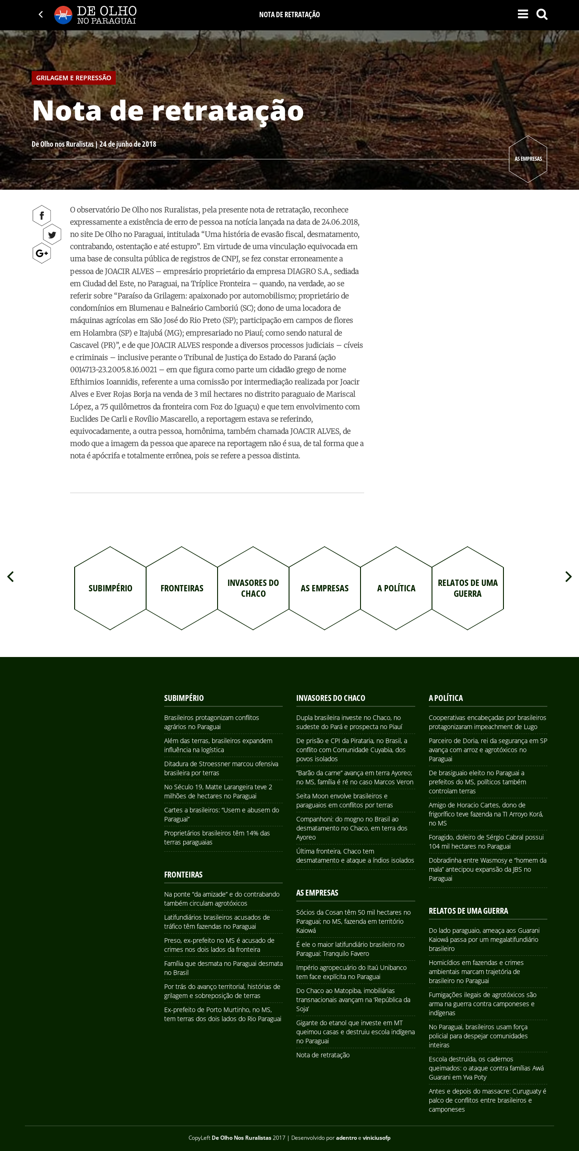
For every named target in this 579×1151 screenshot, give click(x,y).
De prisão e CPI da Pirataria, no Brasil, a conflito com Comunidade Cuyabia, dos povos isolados (351, 749)
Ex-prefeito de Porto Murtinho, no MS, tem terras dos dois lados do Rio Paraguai (222, 1014)
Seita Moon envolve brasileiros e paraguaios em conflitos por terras (344, 800)
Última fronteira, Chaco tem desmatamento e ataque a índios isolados (355, 855)
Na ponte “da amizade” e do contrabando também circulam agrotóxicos (222, 898)
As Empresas (528, 159)
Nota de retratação (323, 1054)
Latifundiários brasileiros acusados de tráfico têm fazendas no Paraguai (217, 921)
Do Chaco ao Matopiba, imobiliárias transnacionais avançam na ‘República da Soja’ (353, 999)
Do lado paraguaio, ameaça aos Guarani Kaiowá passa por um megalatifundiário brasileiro (484, 939)
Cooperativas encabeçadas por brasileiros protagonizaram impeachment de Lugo (487, 722)
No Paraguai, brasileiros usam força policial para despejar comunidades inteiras (478, 1035)
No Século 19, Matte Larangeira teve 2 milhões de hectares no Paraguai (218, 791)
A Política (446, 697)
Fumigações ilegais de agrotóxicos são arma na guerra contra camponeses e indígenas (482, 1003)
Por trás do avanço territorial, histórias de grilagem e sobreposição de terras (222, 991)
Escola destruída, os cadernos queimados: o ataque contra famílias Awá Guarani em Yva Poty (486, 1068)
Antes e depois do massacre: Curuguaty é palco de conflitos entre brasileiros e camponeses (487, 1100)
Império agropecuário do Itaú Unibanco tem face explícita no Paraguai (351, 972)
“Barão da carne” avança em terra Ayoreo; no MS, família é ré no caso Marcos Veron (354, 777)
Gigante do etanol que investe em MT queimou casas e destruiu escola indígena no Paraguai (355, 1031)
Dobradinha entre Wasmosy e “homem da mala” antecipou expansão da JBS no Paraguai (487, 869)
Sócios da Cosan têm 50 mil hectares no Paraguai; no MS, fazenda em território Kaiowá (353, 921)
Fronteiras (183, 874)
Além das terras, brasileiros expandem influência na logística (218, 745)
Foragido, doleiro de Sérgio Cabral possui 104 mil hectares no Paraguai (486, 841)
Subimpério (184, 697)
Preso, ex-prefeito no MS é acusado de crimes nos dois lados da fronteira (219, 945)
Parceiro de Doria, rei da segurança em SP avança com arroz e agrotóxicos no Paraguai (488, 749)
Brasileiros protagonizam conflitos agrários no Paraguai (211, 722)
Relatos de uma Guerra (468, 910)
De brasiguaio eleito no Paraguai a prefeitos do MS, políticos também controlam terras (477, 781)
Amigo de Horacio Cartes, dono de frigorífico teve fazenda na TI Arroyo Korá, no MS (486, 814)
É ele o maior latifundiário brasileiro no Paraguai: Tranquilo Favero (350, 949)
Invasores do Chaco (330, 697)
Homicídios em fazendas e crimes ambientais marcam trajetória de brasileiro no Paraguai (476, 971)
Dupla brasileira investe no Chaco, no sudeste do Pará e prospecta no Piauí (349, 722)
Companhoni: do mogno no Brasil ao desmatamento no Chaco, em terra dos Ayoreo (352, 828)
